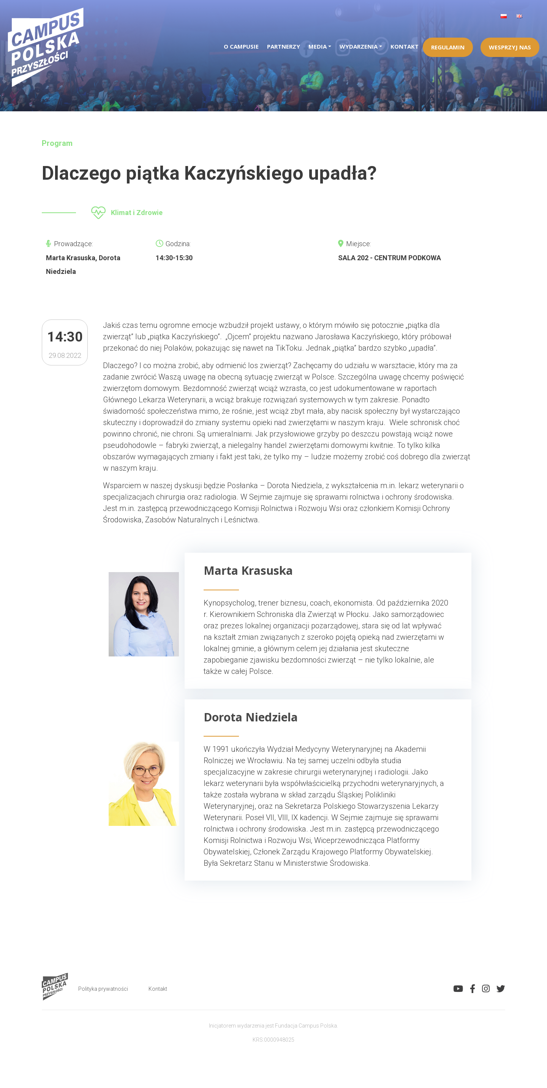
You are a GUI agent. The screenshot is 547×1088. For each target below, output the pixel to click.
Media (317, 46)
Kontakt (404, 46)
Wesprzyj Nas (510, 47)
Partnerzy (283, 46)
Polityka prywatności (103, 989)
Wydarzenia (359, 46)
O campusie (241, 46)
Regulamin (448, 47)
